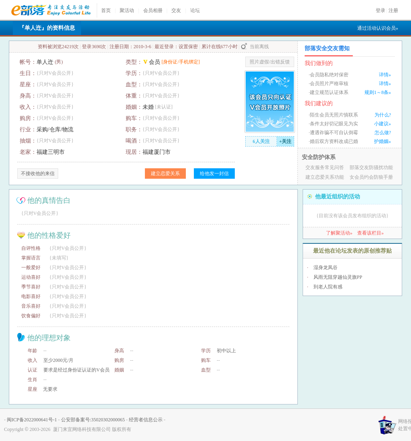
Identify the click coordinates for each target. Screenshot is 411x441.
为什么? (382, 115)
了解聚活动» (339, 233)
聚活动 (127, 10)
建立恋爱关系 (165, 173)
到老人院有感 (327, 287)
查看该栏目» (370, 233)
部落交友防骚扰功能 (371, 167)
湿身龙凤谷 (325, 267)
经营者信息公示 (146, 420)
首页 (106, 10)
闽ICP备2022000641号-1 (32, 420)
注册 (393, 10)
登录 (380, 10)
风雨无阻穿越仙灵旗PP (337, 277)
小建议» (382, 124)
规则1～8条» (377, 92)
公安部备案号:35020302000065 (93, 420)
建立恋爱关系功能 (324, 177)
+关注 (285, 141)
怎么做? (382, 132)
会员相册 (153, 10)
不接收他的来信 (38, 173)
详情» (385, 75)
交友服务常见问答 (324, 167)
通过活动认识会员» (377, 28)
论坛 (195, 10)
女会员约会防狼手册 (371, 177)
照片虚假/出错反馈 (269, 62)
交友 (176, 10)
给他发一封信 (214, 173)
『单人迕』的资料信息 (47, 28)
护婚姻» (382, 141)
